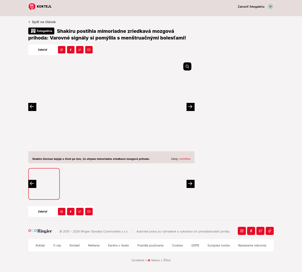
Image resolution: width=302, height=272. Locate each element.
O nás (57, 245)
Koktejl (40, 245)
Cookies (177, 245)
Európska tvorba (219, 245)
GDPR (195, 245)
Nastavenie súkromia (252, 245)
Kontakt (75, 245)
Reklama (94, 245)
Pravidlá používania (150, 245)
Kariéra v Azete (118, 245)
